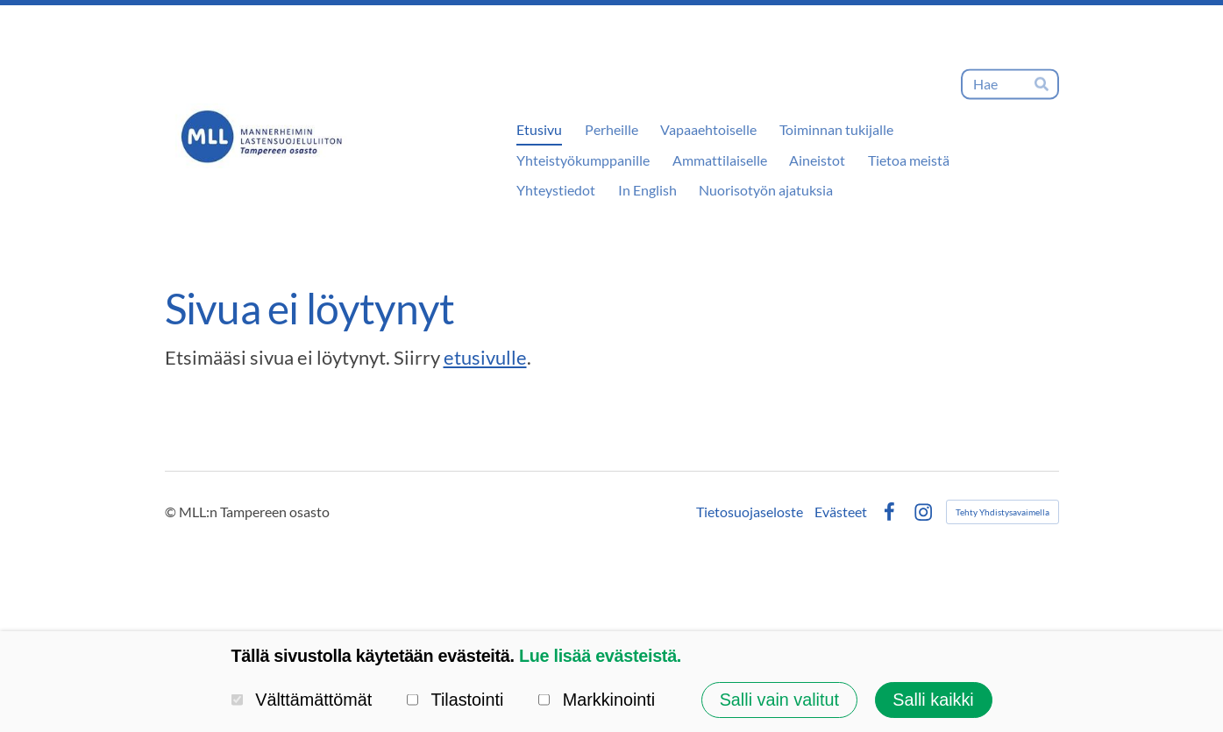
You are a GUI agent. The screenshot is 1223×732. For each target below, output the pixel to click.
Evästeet (840, 512)
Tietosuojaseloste (749, 512)
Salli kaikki (932, 699)
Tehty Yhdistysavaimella (1002, 512)
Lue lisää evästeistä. (600, 655)
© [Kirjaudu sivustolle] (172, 511)
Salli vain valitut (779, 699)
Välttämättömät (302, 699)
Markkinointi (596, 699)
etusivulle (485, 357)
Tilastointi (455, 699)
